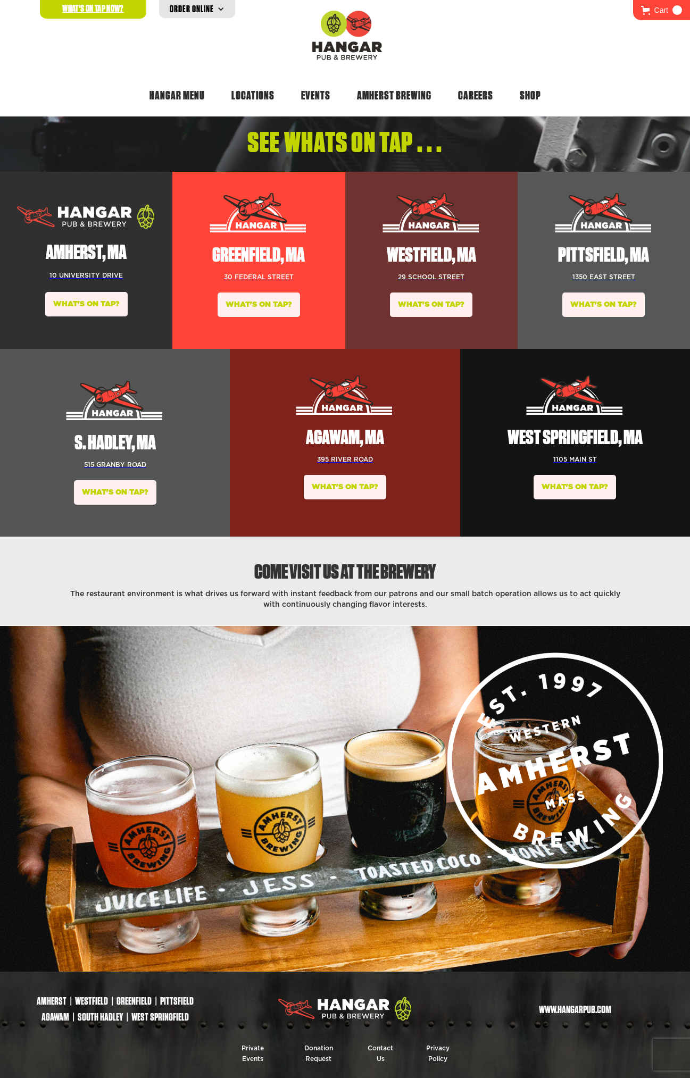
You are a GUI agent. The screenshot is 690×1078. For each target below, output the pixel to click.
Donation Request (318, 1053)
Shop (530, 95)
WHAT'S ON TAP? (86, 304)
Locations (253, 95)
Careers (475, 95)
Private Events (253, 1053)
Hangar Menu (177, 95)
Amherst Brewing (394, 95)
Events (315, 95)
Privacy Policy (438, 1053)
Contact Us (380, 1053)
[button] (661, 10)
